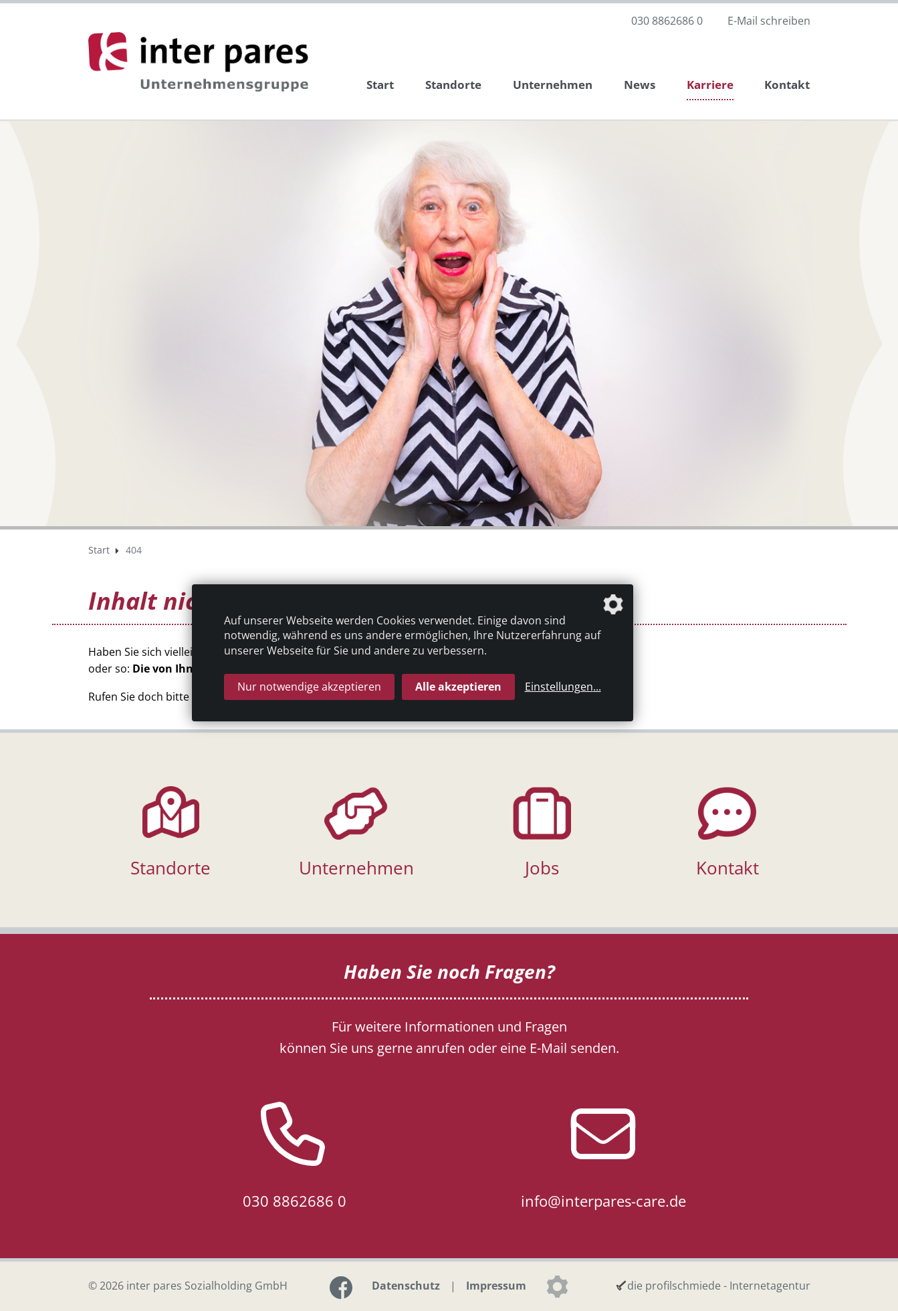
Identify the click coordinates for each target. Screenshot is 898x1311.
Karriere (710, 84)
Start (380, 84)
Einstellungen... (563, 686)
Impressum (496, 1285)
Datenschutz (406, 1285)
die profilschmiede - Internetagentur (718, 1285)
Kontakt (787, 84)
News (639, 84)
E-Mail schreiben (768, 20)
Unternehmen (552, 84)
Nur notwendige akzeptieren (309, 686)
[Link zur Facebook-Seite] (341, 1287)
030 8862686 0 (667, 20)
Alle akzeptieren (458, 686)
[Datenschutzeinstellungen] (557, 1286)
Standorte (453, 84)
